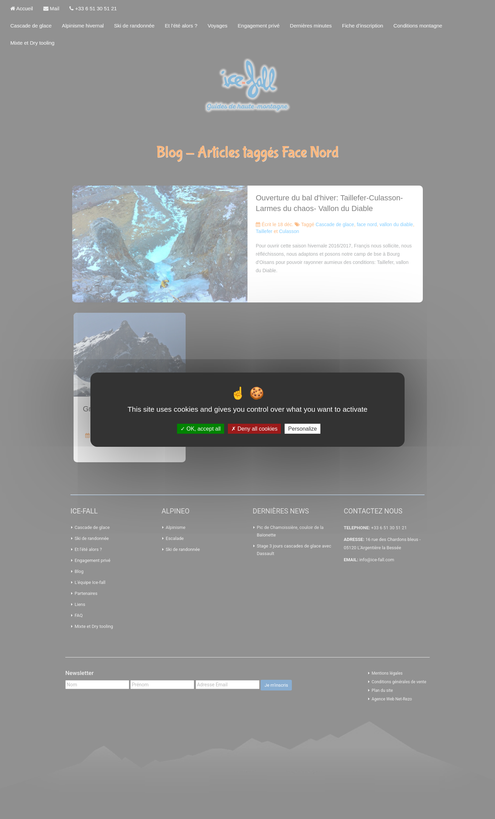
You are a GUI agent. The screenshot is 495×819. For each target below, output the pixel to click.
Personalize (302, 428)
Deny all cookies (254, 428)
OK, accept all (200, 428)
